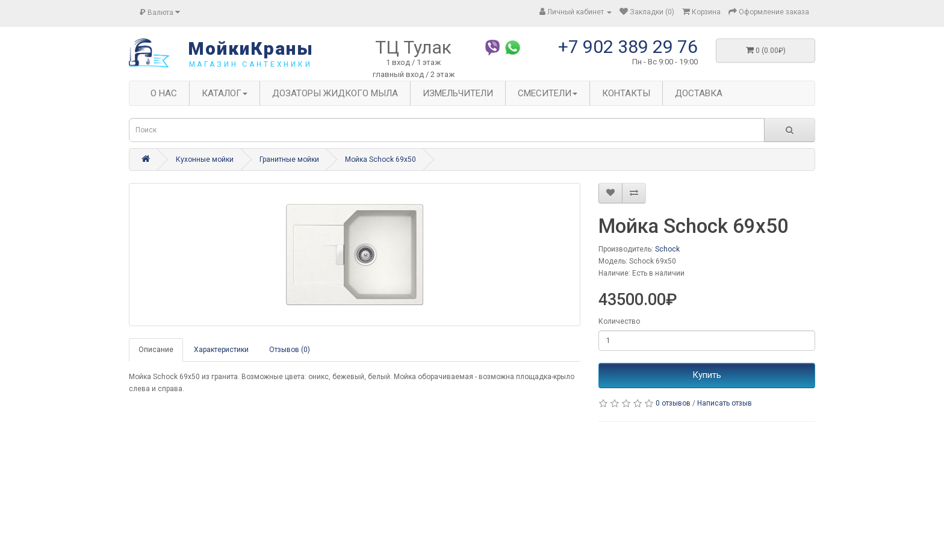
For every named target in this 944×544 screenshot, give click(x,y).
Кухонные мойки (205, 159)
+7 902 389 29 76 (628, 47)
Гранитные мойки (289, 159)
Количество (619, 321)
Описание (155, 349)
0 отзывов (673, 403)
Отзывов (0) (289, 349)
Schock (667, 249)
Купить (706, 374)
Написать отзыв (724, 403)
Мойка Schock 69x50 (380, 159)
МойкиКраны (251, 48)
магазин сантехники (250, 64)
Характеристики (221, 349)
